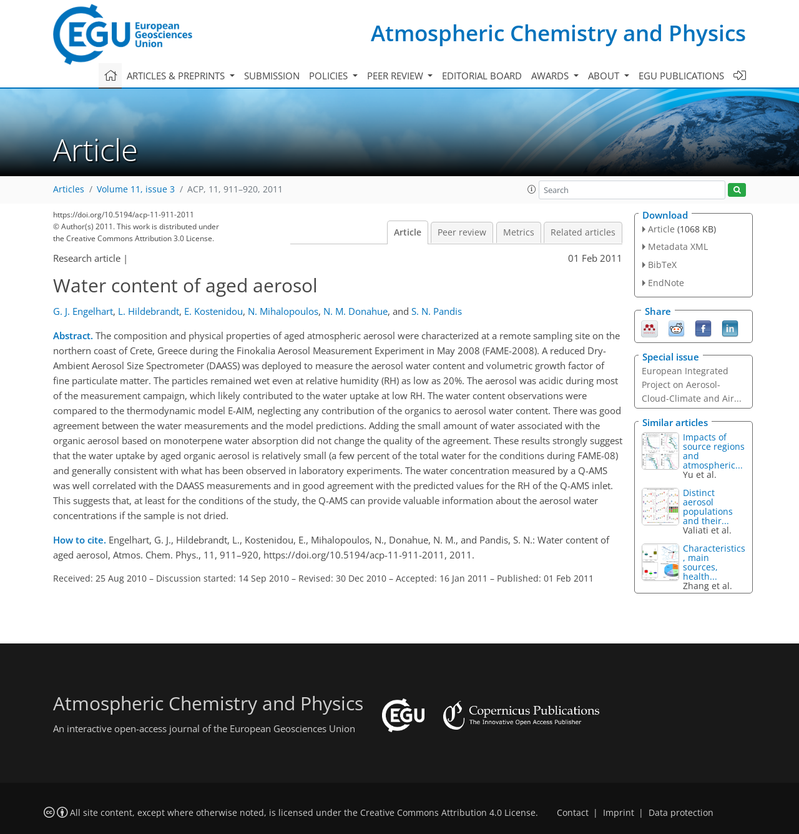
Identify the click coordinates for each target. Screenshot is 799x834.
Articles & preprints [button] (177, 75)
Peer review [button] (396, 75)
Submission (272, 75)
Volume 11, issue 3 (136, 189)
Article (407, 232)
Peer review (462, 232)
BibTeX (662, 265)
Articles (68, 189)
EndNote (666, 283)
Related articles (583, 232)
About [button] (605, 75)
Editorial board (482, 75)
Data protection (681, 812)
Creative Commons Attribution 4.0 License (448, 812)
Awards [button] (551, 75)
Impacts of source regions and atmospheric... (714, 451)
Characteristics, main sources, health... (714, 562)
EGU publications (681, 75)
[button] (531, 189)
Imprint (618, 812)
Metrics (518, 232)
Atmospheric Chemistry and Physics (558, 32)
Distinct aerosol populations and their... (708, 507)
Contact (573, 812)
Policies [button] (329, 75)
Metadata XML (678, 246)
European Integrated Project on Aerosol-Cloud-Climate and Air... (692, 384)
